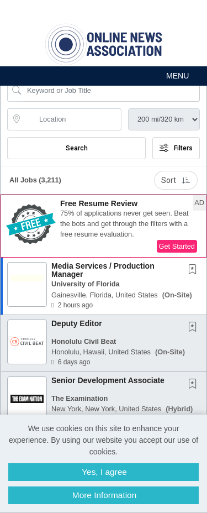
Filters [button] (176, 148)
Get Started (177, 246)
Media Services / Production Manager (103, 270)
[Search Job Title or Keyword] (111, 91)
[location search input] (72, 119)
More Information (104, 495)
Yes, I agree (104, 472)
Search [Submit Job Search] (77, 148)
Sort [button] (175, 180)
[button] (103, 76)
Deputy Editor (76, 323)
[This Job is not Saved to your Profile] (195, 270)
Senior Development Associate (107, 380)
